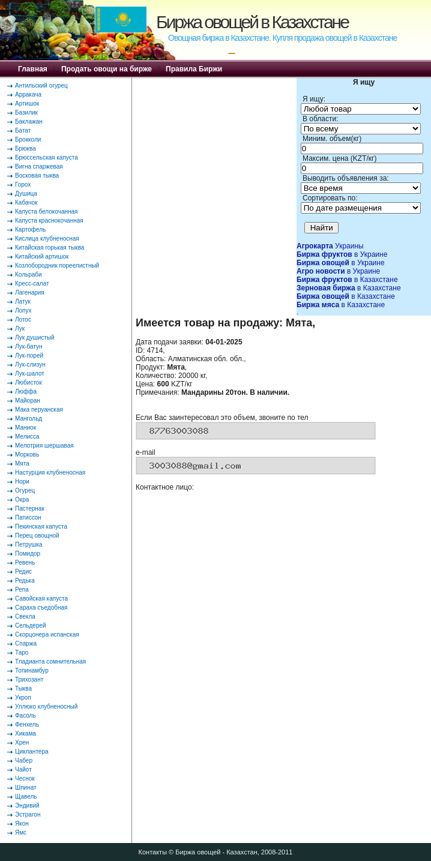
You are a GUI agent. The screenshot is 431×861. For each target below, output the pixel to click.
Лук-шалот (29, 373)
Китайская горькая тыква (49, 247)
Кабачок (26, 202)
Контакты (153, 852)
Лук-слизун (30, 364)
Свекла (25, 616)
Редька (25, 580)
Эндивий (27, 805)
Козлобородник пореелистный (57, 265)
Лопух (23, 310)
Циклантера (32, 751)
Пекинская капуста (41, 526)
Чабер (23, 760)
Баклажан (29, 121)
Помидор (27, 553)
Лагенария (29, 292)
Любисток (28, 382)
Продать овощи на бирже (106, 69)
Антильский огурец (41, 85)
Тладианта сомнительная (50, 661)
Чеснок (25, 778)
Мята (22, 463)
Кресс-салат (32, 283)
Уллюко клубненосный (46, 706)
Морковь (27, 454)
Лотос (23, 319)
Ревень (25, 562)
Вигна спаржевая (39, 166)
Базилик (26, 112)
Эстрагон (27, 814)
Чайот (23, 769)
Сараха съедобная (41, 607)
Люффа (26, 391)
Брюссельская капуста (46, 157)
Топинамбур (32, 670)
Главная (32, 69)
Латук (23, 301)
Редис (23, 571)
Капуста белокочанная (46, 211)
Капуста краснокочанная (49, 220)
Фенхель (27, 724)
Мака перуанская (39, 409)
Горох (23, 184)
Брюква (25, 148)
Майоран (27, 400)
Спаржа (26, 643)
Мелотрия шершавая (44, 445)
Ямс (20, 832)
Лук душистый (35, 337)
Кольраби (28, 274)
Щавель (26, 796)
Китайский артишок (41, 256)
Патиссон (28, 517)
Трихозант (29, 679)
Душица (26, 193)
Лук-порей (29, 355)
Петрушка (29, 544)
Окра (22, 499)
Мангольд (28, 418)
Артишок (27, 103)
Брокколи (28, 139)
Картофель (30, 229)
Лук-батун (28, 346)
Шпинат (26, 787)
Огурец (25, 490)
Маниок (25, 427)
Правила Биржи (194, 69)
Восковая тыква (37, 175)
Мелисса (27, 436)
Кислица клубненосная (47, 238)
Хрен (22, 742)
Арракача (28, 94)
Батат (23, 130)
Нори (22, 481)
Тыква (23, 688)
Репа (22, 589)
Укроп (23, 697)
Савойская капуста (41, 598)
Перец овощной (37, 535)
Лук (20, 328)
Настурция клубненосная (50, 472)
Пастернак (29, 508)
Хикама (25, 733)
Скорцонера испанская (47, 634)
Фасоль (25, 715)
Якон (22, 823)
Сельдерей (30, 625)
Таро (21, 652)
